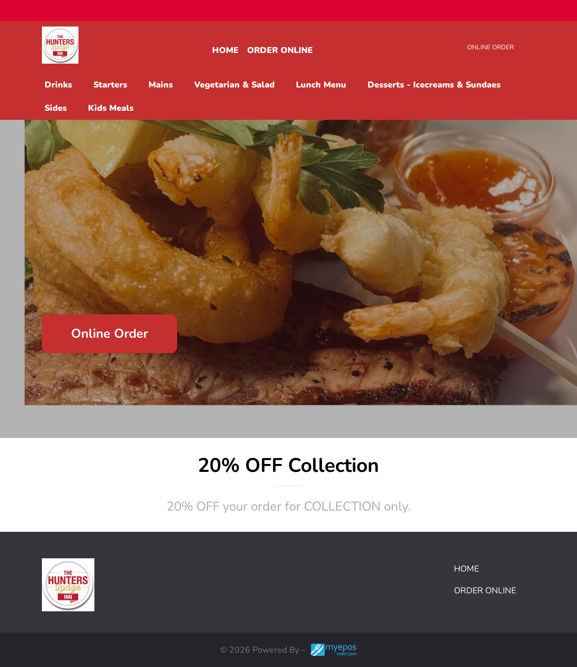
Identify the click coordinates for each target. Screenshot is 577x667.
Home (225, 50)
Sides (56, 108)
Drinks (58, 85)
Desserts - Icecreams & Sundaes (434, 85)
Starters (110, 85)
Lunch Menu (321, 85)
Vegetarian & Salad (234, 85)
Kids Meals (111, 108)
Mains (160, 85)
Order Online (280, 50)
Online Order (490, 47)
